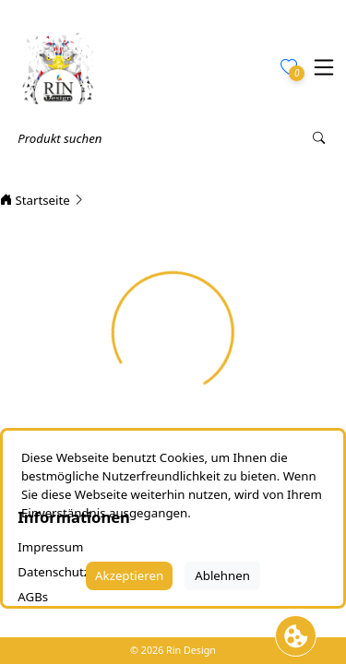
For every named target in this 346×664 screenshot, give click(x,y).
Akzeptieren (129, 575)
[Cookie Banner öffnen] (295, 636)
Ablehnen (222, 575)
